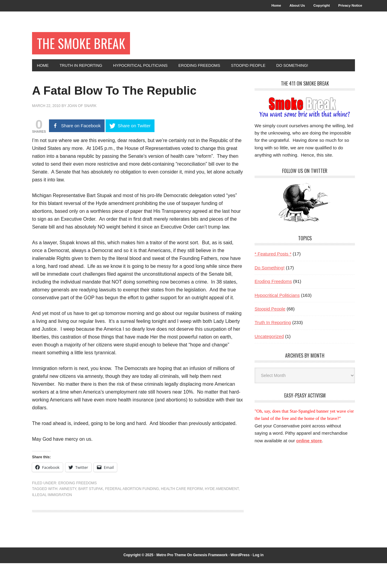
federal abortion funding (132, 494)
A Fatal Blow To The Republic (133, 94)
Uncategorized (269, 341)
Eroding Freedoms (77, 488)
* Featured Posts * (273, 258)
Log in (258, 560)
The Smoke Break (86, 46)
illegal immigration (52, 500)
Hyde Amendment (222, 494)
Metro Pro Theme (171, 560)
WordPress (240, 560)
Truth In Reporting (273, 327)
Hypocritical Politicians (277, 300)
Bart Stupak (90, 494)
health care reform (182, 494)
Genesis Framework (210, 560)
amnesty (67, 494)
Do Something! (270, 272)
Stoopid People (270, 313)
